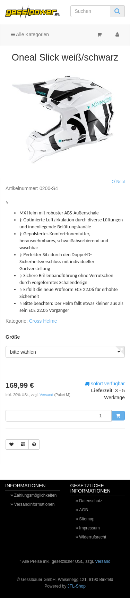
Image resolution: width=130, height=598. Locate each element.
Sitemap (86, 519)
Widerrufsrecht (92, 537)
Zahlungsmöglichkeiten (35, 495)
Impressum (89, 528)
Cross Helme (43, 321)
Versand (47, 395)
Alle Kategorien (30, 34)
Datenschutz (90, 500)
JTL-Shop (77, 586)
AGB (83, 509)
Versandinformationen (34, 504)
